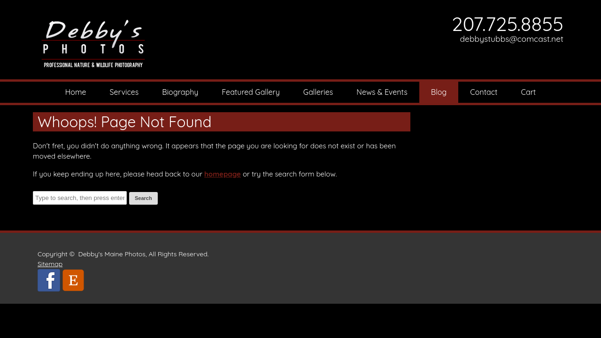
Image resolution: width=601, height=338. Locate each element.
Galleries (318, 92)
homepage (222, 173)
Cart (528, 92)
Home (75, 92)
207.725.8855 (507, 23)
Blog (439, 92)
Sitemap (50, 264)
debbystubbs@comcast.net (512, 38)
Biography (180, 92)
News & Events (382, 92)
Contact (483, 92)
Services (124, 92)
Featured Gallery (251, 92)
